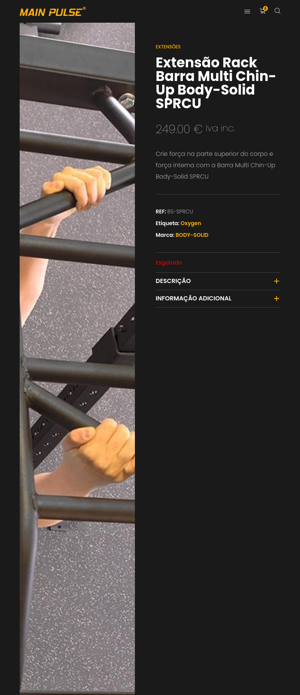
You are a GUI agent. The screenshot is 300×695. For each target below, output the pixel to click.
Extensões (168, 47)
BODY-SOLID (192, 235)
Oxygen (191, 223)
